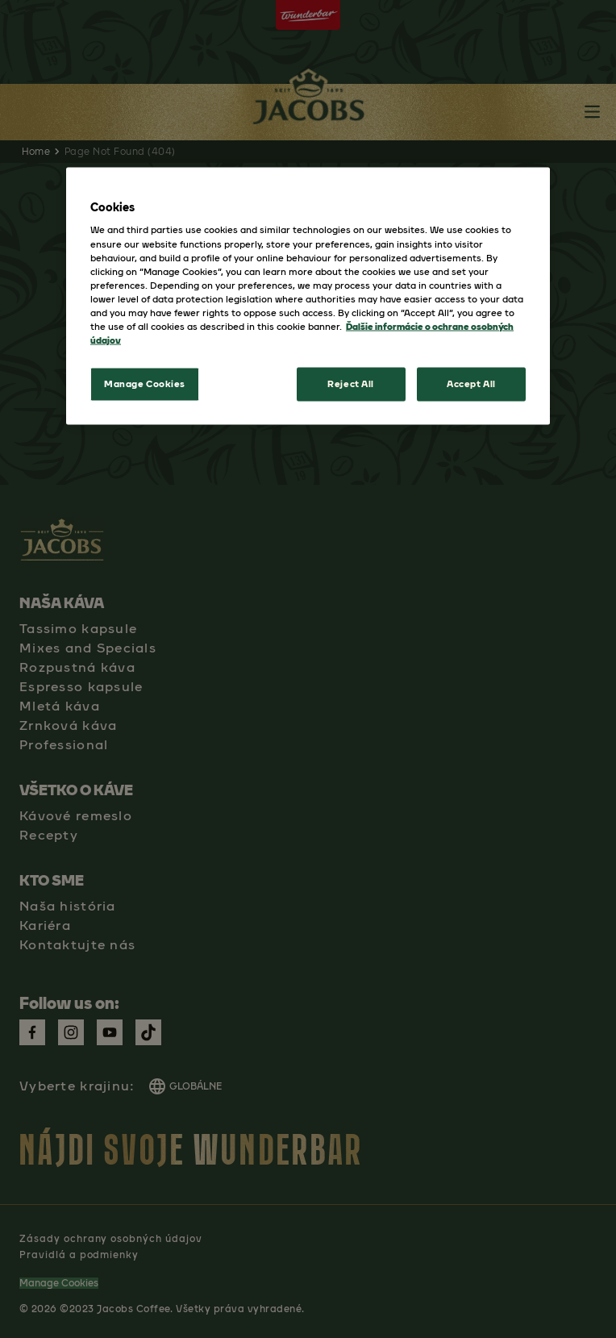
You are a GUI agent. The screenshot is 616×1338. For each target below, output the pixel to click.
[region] (308, 295)
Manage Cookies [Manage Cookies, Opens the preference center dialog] (144, 384)
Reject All (350, 384)
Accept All (471, 384)
